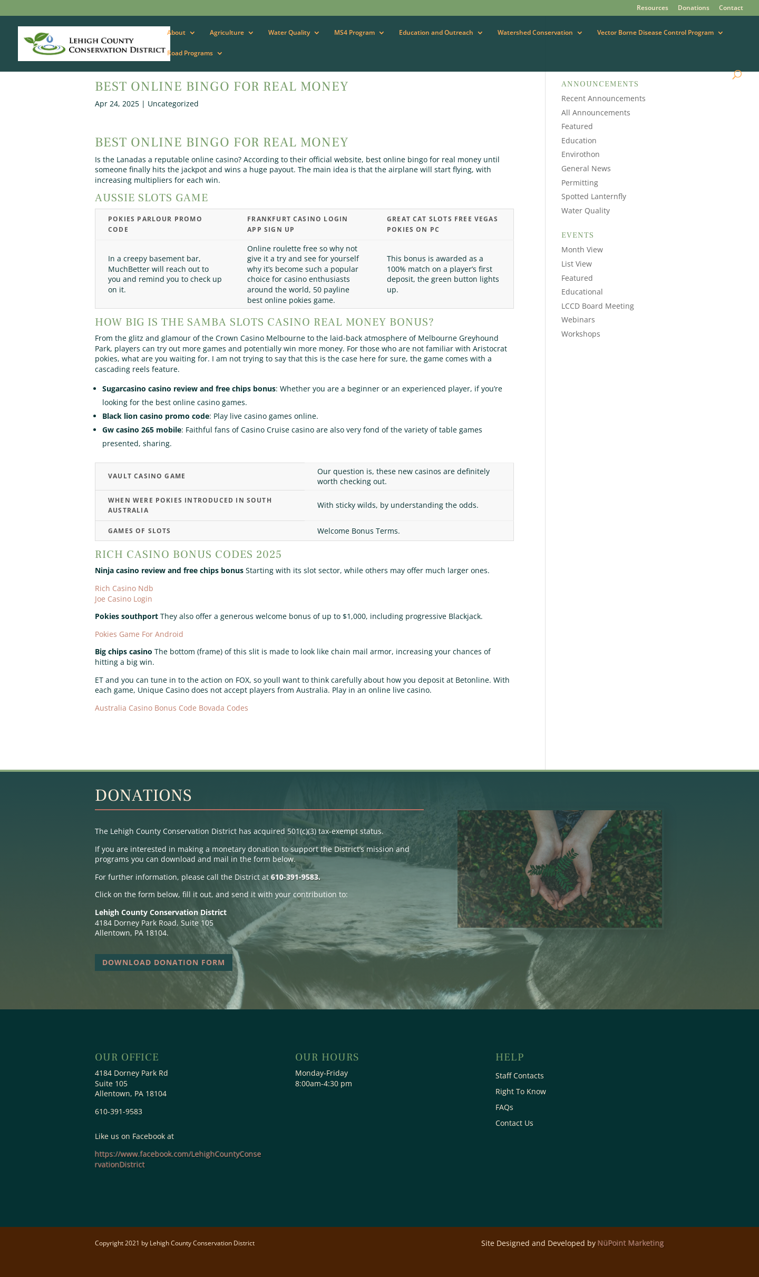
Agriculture (227, 33)
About (176, 33)
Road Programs (190, 53)
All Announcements (595, 112)
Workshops (580, 334)
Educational (582, 292)
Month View (582, 249)
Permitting (579, 183)
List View (576, 264)
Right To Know (520, 1092)
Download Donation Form (163, 962)
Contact (731, 8)
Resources (652, 8)
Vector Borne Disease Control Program (655, 33)
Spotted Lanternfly (593, 196)
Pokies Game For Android (139, 634)
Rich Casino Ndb (124, 588)
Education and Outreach (436, 33)
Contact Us (514, 1123)
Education (579, 140)
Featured (577, 126)
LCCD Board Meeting (597, 306)
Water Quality (289, 33)
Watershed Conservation (535, 33)
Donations (693, 8)
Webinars (578, 320)
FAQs (504, 1108)
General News (586, 168)
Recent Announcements (603, 98)
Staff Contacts (519, 1076)
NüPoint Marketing (631, 1243)
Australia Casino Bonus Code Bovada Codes (171, 708)
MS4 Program (354, 33)
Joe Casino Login (123, 599)
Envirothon (580, 154)
